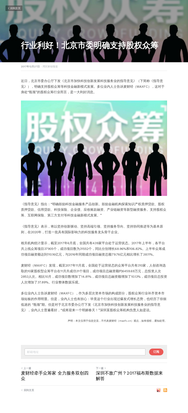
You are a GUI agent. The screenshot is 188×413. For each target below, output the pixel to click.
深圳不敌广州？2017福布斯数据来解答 (129, 376)
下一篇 (101, 368)
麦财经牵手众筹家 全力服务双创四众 (54, 376)
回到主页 (14, 8)
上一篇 (26, 368)
